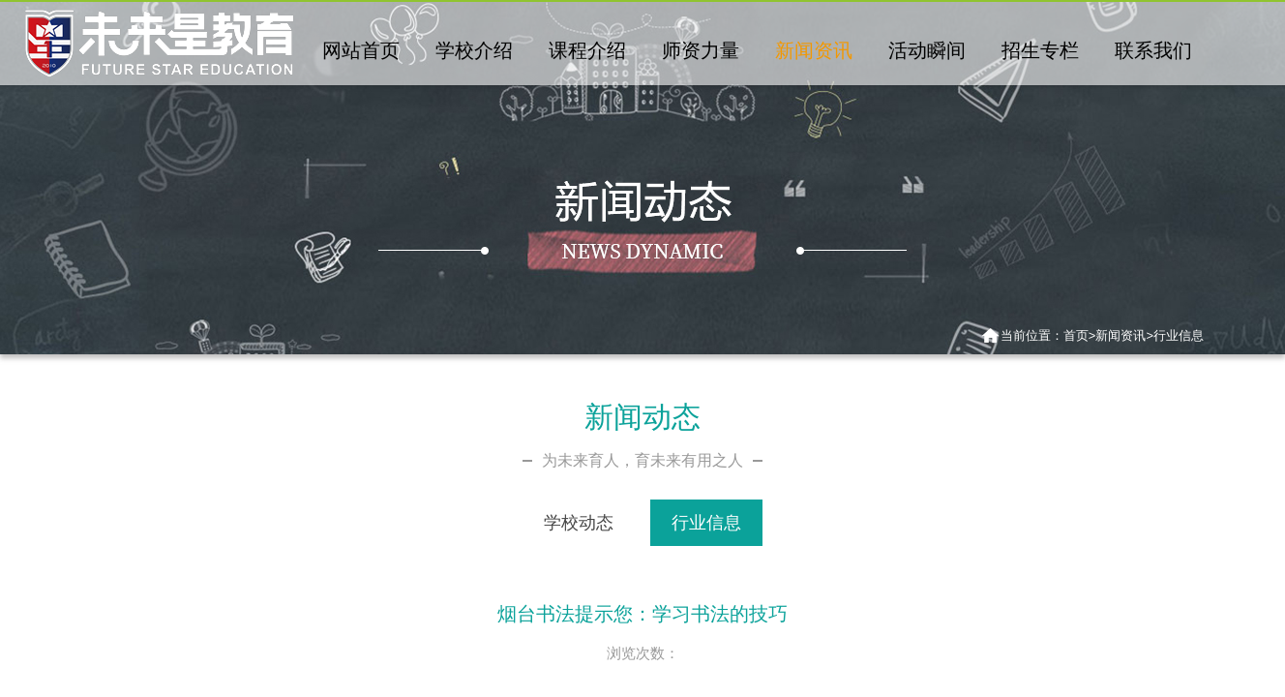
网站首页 (361, 50)
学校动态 (578, 522)
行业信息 (1178, 335)
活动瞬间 (927, 50)
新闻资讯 (813, 50)
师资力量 (700, 50)
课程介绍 (587, 50)
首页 (1076, 335)
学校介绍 (474, 50)
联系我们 (1153, 50)
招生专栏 (1040, 50)
